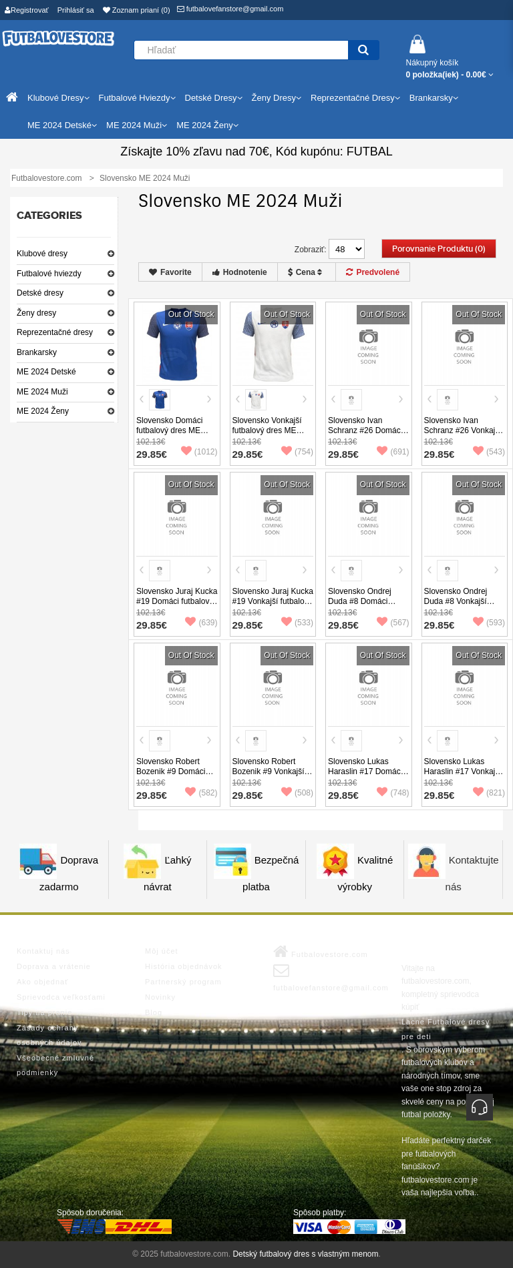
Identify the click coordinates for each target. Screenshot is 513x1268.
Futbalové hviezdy (49, 273)
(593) (489, 622)
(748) (393, 792)
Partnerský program (183, 982)
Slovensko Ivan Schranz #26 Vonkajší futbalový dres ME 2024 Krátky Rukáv (463, 435)
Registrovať (27, 10)
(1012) (199, 451)
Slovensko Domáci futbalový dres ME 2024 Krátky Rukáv (170, 430)
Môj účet (161, 951)
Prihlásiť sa (75, 10)
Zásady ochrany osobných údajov (49, 1035)
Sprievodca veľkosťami (61, 997)
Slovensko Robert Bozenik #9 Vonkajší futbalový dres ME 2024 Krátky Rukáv (268, 776)
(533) (297, 622)
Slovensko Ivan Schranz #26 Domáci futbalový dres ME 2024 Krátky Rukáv (365, 435)
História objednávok (183, 966)
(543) (489, 451)
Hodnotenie (239, 272)
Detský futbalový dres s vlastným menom (305, 1254)
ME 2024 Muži (42, 391)
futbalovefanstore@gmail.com (230, 9)
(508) (297, 792)
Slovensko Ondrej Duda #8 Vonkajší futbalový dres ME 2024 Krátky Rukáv (458, 606)
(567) (393, 622)
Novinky (160, 997)
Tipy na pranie (44, 1012)
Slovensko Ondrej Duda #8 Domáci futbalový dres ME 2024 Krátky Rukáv (361, 606)
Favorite (170, 272)
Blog (153, 1012)
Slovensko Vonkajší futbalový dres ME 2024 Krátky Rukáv (267, 430)
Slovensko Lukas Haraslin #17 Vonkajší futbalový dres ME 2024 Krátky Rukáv (463, 776)
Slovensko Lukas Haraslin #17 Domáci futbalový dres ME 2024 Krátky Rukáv (365, 776)
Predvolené (372, 272)
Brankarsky (37, 352)
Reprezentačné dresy (55, 332)
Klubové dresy (42, 253)
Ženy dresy (36, 313)
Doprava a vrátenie (54, 966)
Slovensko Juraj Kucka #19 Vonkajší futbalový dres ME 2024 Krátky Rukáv (272, 606)
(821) (489, 792)
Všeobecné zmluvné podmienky (55, 1065)
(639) (201, 622)
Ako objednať (42, 982)
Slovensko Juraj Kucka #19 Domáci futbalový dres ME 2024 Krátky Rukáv (176, 606)
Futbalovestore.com (320, 952)
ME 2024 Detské (46, 371)
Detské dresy (40, 293)
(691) (393, 451)
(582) (201, 792)
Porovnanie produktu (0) (439, 249)
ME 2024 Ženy (43, 411)
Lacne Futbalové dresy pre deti (445, 1029)
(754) (297, 451)
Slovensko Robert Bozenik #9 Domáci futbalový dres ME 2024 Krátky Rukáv (170, 776)
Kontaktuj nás (43, 951)
